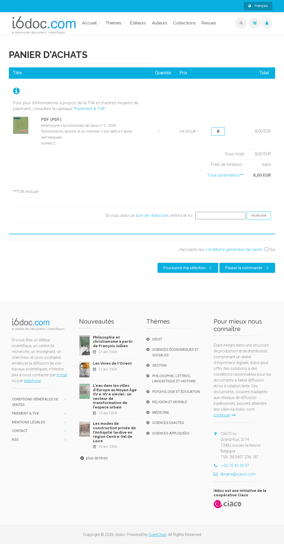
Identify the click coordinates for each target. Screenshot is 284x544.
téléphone (32, 380)
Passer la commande (247, 268)
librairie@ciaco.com (235, 474)
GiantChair (157, 534)
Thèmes (113, 23)
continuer (224, 415)
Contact (19, 431)
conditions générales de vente (234, 249)
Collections (184, 23)
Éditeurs (138, 23)
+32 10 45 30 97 (231, 465)
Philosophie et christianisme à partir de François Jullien (113, 341)
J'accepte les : (226, 249)
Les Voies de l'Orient (112, 363)
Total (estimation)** (225, 175)
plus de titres (93, 458)
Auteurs (159, 23)
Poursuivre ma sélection (188, 268)
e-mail (62, 375)
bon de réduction (152, 215)
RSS (15, 440)
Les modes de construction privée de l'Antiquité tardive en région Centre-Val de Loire (114, 432)
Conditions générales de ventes (35, 402)
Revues (209, 23)
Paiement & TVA (89, 108)
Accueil (89, 23)
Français (258, 6)
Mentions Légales (28, 422)
